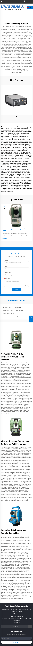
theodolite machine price (8, 313)
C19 (16, 117)
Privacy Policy (16, 622)
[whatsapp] (31, 317)
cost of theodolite (17, 307)
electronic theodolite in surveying (10, 316)
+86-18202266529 (17, 611)
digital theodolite (7, 307)
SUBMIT (16, 642)
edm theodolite (19, 310)
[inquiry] (31, 320)
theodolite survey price (8, 310)
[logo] (12, 6)
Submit (16, 289)
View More (4, 238)
